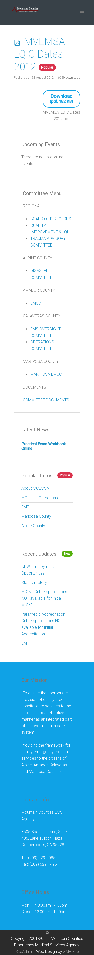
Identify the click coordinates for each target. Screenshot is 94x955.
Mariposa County (36, 516)
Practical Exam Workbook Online (43, 446)
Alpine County (33, 525)
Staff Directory (34, 582)
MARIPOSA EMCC (46, 374)
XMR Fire (71, 951)
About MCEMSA (35, 488)
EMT (25, 507)
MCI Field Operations (39, 497)
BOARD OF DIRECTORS (50, 218)
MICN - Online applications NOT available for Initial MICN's (44, 598)
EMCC (35, 303)
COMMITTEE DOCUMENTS (46, 400)
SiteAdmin (24, 951)
